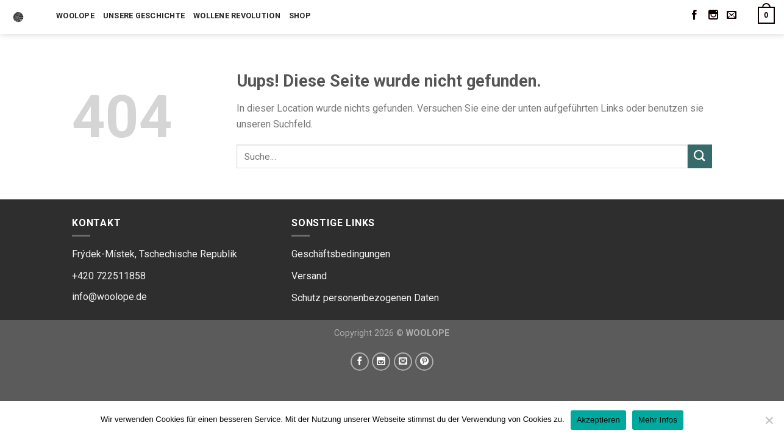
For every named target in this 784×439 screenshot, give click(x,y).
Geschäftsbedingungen (340, 254)
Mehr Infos (657, 419)
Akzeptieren (598, 419)
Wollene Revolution (236, 15)
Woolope (75, 15)
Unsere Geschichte (144, 15)
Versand (309, 276)
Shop (300, 15)
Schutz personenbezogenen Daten (365, 298)
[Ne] (769, 424)
